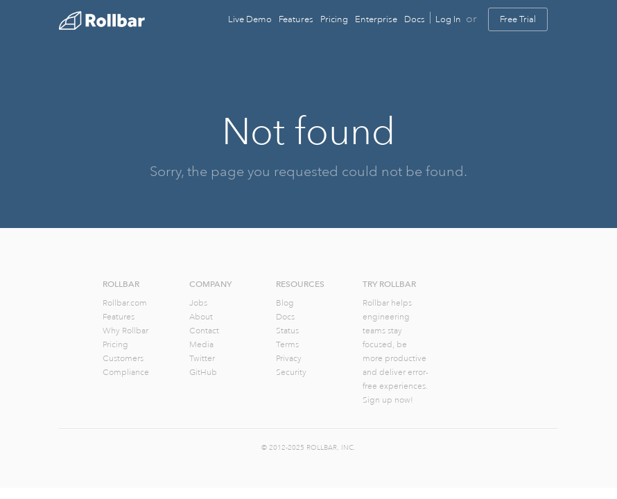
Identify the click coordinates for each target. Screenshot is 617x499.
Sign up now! (388, 400)
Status (287, 331)
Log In (448, 19)
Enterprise (376, 19)
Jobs (198, 303)
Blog (285, 303)
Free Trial (518, 19)
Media (201, 345)
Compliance (126, 372)
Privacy (289, 358)
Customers (123, 358)
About (201, 317)
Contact (204, 331)
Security (291, 372)
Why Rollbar (125, 331)
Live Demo (250, 19)
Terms (287, 345)
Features (296, 19)
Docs (414, 19)
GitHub (203, 372)
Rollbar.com (125, 303)
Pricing (334, 19)
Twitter (202, 358)
